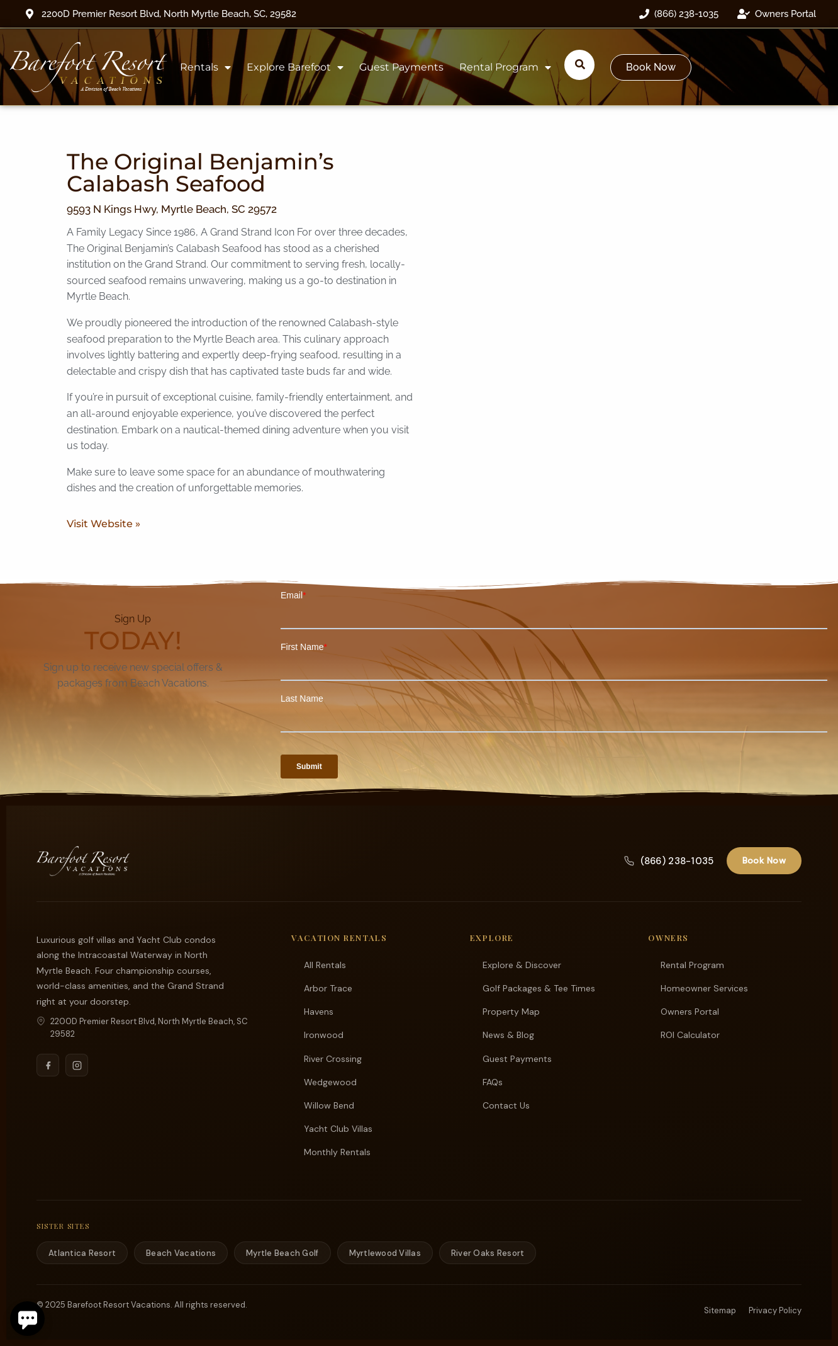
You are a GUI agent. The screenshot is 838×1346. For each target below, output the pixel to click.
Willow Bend (329, 1104)
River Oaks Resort (487, 1252)
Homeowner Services (704, 987)
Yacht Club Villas (338, 1128)
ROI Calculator (690, 1034)
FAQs (493, 1081)
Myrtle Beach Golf (282, 1252)
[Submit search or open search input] (580, 64)
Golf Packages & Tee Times (539, 987)
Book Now (764, 859)
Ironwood (324, 1034)
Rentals (205, 67)
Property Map (511, 1011)
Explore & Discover (522, 964)
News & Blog (508, 1034)
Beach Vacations (181, 1252)
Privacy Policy (775, 1309)
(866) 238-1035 (668, 860)
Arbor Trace (328, 987)
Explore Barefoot (295, 67)
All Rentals (325, 964)
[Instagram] (76, 1064)
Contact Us (506, 1104)
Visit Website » (103, 524)
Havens (318, 1011)
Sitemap (720, 1309)
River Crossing (333, 1058)
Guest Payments (401, 67)
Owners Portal (690, 1011)
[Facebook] (47, 1064)
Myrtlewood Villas (385, 1252)
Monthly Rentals (337, 1151)
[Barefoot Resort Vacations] (83, 860)
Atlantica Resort (82, 1252)
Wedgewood (330, 1081)
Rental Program (505, 67)
